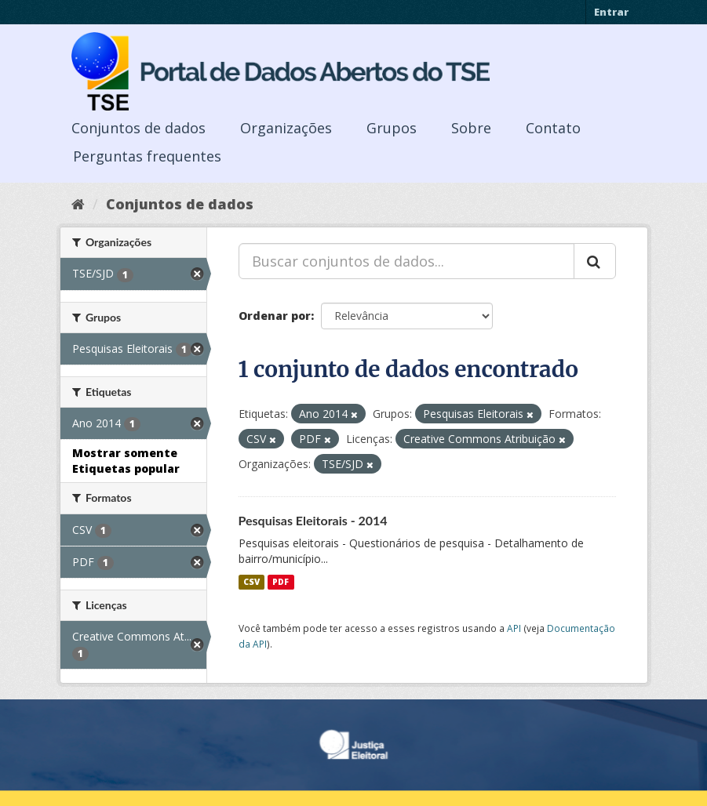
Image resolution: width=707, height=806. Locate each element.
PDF (280, 581)
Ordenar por (275, 315)
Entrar (611, 12)
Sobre (471, 127)
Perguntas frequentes (147, 156)
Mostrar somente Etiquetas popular (126, 460)
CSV (251, 581)
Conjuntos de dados (138, 127)
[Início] (78, 203)
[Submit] (595, 261)
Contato (553, 127)
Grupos (391, 127)
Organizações (286, 127)
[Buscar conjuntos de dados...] (406, 261)
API (514, 628)
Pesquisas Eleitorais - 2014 (313, 520)
